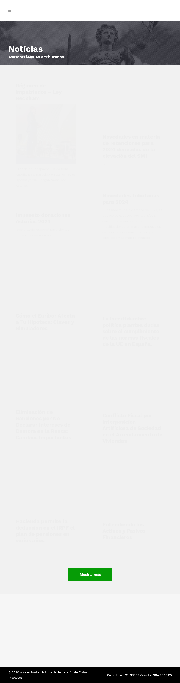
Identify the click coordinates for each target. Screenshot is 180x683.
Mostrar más (128, 569)
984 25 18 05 (162, 675)
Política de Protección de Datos (64, 672)
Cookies (16, 678)
